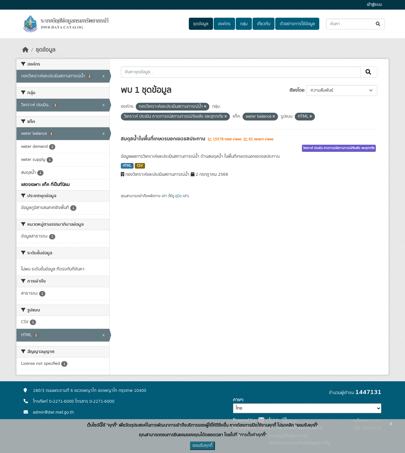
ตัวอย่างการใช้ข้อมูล (297, 24)
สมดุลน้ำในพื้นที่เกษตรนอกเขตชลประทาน (164, 139)
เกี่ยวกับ (263, 24)
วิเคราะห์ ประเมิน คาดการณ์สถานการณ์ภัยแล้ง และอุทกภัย (339, 148)
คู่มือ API (181, 196)
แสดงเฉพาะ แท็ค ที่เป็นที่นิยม (45, 185)
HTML (127, 165)
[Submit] (378, 24)
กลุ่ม (244, 24)
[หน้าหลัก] (25, 50)
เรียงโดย (296, 90)
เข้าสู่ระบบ (374, 5)
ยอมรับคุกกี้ (202, 445)
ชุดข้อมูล (200, 24)
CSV (140, 165)
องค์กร (224, 24)
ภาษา (238, 400)
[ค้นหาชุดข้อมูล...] (355, 24)
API (164, 196)
